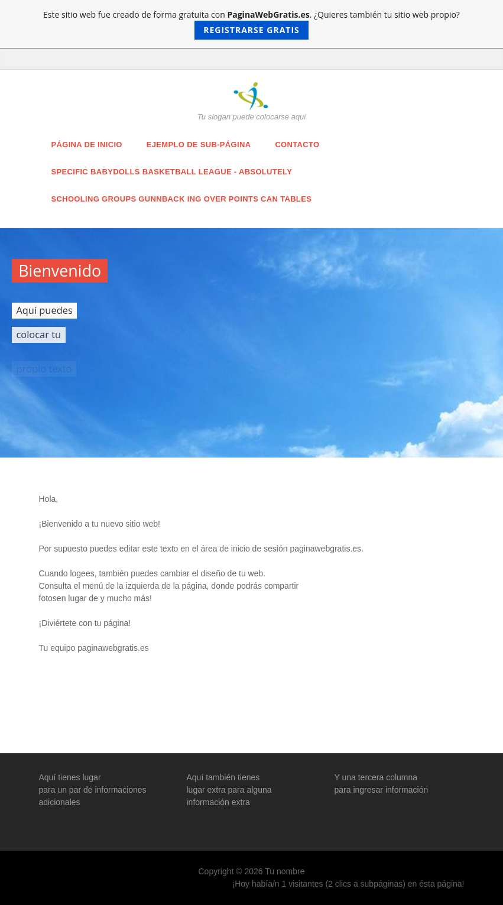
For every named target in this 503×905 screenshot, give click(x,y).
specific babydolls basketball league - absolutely (172, 171)
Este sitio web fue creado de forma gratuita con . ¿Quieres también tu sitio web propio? (251, 24)
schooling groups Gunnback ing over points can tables (181, 198)
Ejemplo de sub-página (199, 144)
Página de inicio (86, 144)
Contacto (297, 144)
